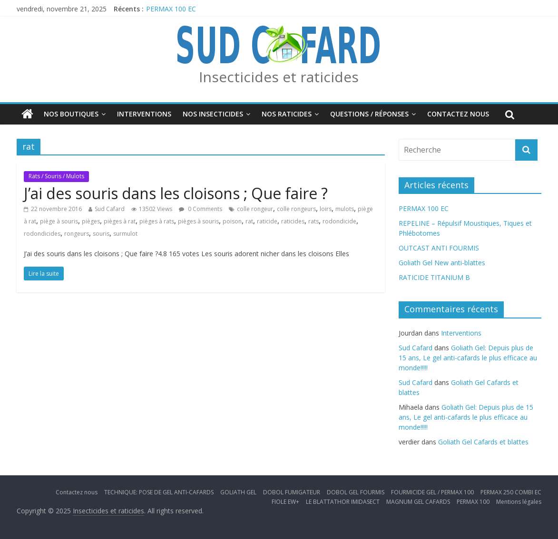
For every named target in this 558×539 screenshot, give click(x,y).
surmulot (125, 234)
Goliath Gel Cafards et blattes (483, 441)
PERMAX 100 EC (171, 8)
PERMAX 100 (473, 502)
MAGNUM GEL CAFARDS (418, 502)
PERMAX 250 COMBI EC (510, 492)
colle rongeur (255, 209)
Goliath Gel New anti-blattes (442, 262)
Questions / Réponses (369, 113)
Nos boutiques (71, 113)
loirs (326, 209)
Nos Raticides (287, 113)
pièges (91, 221)
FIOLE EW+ (285, 502)
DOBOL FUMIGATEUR (291, 492)
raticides (292, 221)
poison (232, 221)
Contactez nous (458, 113)
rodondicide (339, 221)
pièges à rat (120, 221)
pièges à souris (198, 221)
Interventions (144, 113)
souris (101, 234)
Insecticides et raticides (279, 77)
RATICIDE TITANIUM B (434, 277)
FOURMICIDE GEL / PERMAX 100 (432, 492)
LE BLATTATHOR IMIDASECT (343, 502)
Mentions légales (518, 502)
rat (249, 221)
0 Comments (200, 209)
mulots (344, 209)
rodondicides (42, 234)
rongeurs (76, 234)
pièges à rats (156, 221)
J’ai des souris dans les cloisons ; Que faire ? (176, 193)
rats (313, 221)
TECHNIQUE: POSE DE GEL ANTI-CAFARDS (159, 492)
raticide (267, 221)
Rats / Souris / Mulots (56, 176)
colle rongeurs (296, 209)
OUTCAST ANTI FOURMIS (439, 247)
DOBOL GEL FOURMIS (355, 492)
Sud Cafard (110, 209)
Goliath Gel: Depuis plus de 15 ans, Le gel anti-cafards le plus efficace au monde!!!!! (468, 357)
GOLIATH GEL (238, 492)
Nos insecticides (213, 113)
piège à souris (59, 221)
